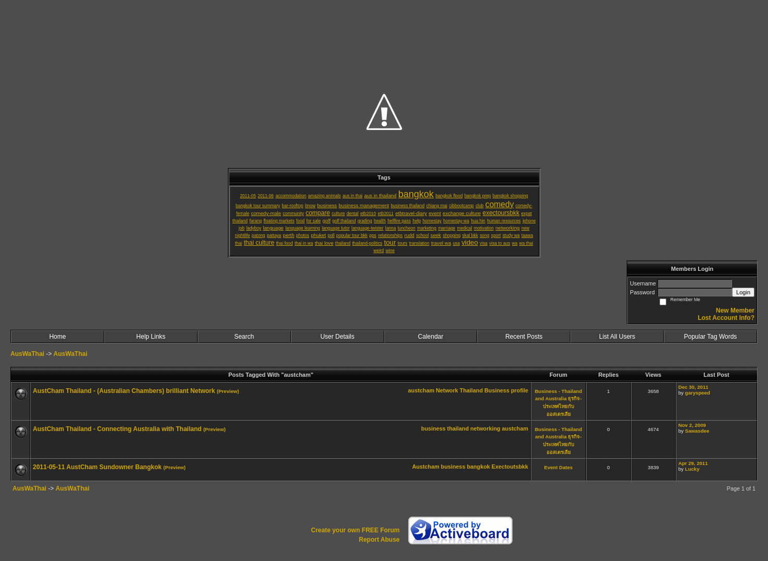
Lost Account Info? (726, 317)
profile (519, 390)
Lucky (692, 469)
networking (485, 428)
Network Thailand (459, 390)
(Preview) (228, 391)
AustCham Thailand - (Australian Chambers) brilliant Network (124, 391)
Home (57, 336)
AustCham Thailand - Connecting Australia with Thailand (117, 429)
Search (244, 336)
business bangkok (465, 466)
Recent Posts (523, 336)
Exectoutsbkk (510, 466)
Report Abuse (379, 539)
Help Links (150, 336)
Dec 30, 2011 (693, 387)
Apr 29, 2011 (693, 463)
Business (496, 390)
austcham (421, 390)
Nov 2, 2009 (692, 425)
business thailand (445, 428)
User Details (337, 336)
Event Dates (558, 467)
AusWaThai (27, 353)
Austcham (425, 466)
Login (743, 292)
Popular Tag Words (710, 336)
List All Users (617, 336)
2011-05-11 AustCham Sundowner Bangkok (97, 467)
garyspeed (697, 393)
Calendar (431, 336)
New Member (735, 310)
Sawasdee (697, 431)
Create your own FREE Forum (355, 530)
